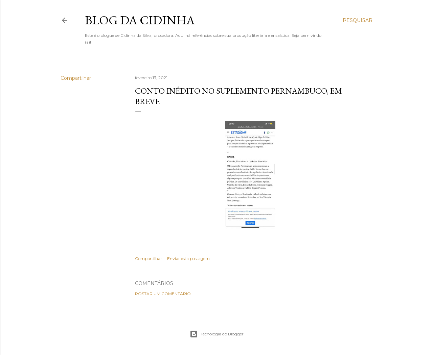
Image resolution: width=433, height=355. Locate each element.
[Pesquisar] (357, 20)
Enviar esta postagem (188, 258)
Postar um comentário (163, 293)
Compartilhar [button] (76, 78)
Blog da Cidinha (140, 20)
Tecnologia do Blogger (217, 334)
